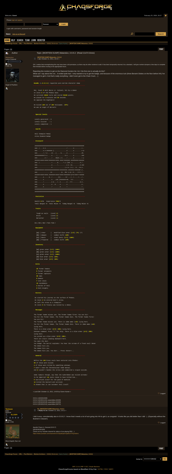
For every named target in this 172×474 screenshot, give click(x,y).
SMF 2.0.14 (76, 466)
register (19, 20)
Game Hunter (63, 43)
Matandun (10, 57)
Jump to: (139, 459)
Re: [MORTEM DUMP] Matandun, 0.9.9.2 (50, 409)
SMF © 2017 (84, 466)
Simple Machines (94, 466)
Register (41, 40)
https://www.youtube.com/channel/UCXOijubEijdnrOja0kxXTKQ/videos (56, 433)
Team (27, 40)
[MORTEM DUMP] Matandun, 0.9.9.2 (49, 57)
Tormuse (9, 409)
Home (7, 40)
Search (20, 40)
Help (13, 40)
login (13, 20)
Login (33, 40)
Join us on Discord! (18, 34)
